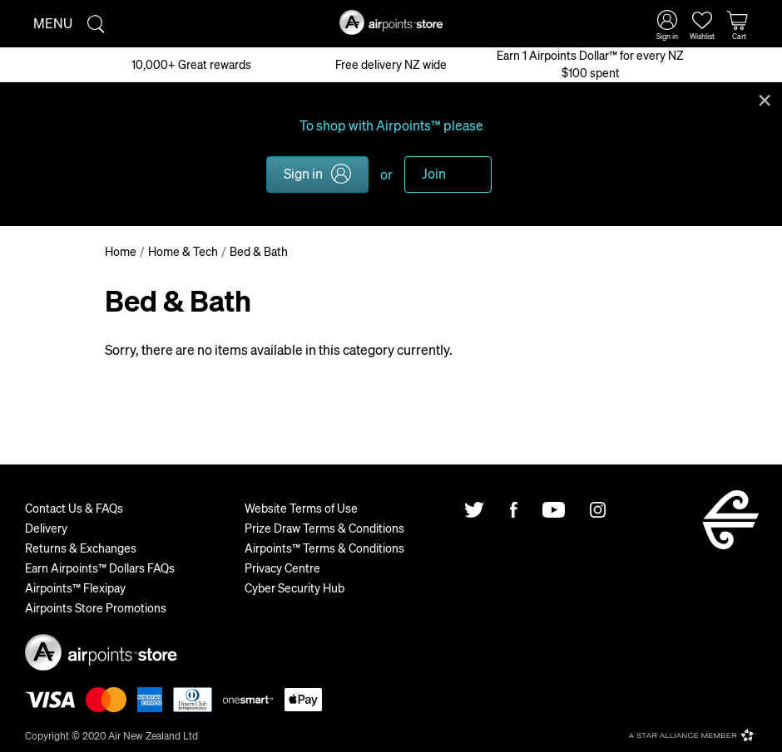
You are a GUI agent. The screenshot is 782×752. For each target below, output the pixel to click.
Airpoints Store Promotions (95, 607)
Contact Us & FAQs (74, 507)
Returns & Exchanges (80, 547)
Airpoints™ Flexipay (75, 587)
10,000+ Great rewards (191, 64)
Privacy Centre (282, 567)
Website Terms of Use (301, 507)
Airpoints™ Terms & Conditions (324, 547)
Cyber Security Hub (294, 587)
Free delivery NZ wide (391, 64)
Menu (52, 23)
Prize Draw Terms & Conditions (324, 527)
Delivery (46, 527)
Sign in (303, 173)
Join (434, 173)
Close (764, 98)
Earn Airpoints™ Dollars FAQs (100, 567)
